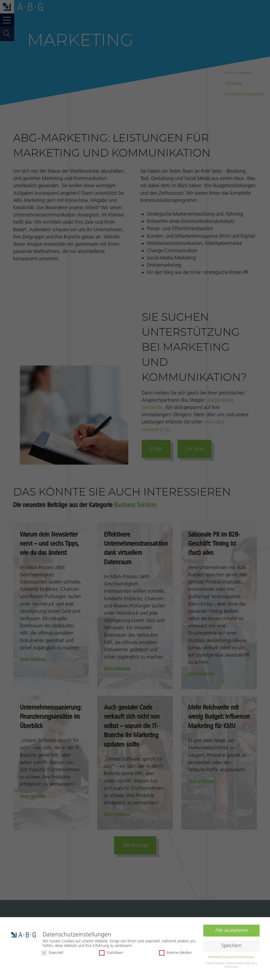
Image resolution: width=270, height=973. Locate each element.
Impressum (231, 966)
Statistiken (111, 952)
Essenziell (52, 952)
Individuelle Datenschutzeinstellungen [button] (231, 957)
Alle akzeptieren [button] (231, 930)
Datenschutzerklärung (241, 963)
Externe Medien (175, 952)
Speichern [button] (232, 946)
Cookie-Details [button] (214, 963)
